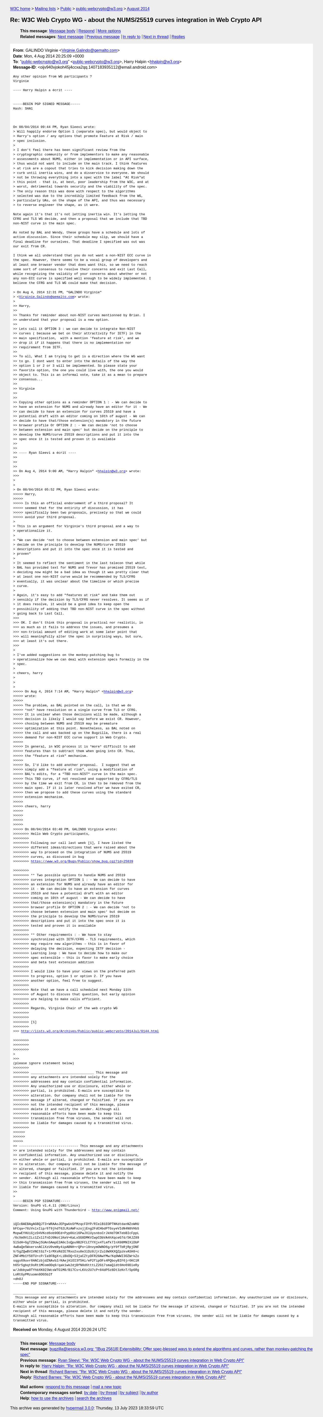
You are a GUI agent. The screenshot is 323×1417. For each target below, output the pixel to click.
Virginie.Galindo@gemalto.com (89, 50)
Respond (86, 31)
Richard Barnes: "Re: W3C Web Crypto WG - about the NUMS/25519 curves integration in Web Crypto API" (145, 1372)
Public (65, 9)
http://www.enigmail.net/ (115, 1210)
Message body (62, 31)
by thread (108, 1393)
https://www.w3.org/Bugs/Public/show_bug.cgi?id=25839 (82, 861)
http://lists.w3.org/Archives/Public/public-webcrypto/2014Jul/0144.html (90, 1031)
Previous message (103, 37)
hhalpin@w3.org (164, 62)
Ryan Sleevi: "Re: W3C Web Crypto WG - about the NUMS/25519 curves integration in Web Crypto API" (151, 1360)
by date (90, 1393)
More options (109, 31)
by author (149, 1393)
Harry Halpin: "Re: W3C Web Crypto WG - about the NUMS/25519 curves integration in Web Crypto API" (135, 1366)
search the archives (94, 1398)
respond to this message (67, 1387)
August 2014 (138, 9)
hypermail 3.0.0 (79, 1408)
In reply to (131, 37)
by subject (129, 1393)
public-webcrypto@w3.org (99, 9)
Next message (71, 37)
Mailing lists (45, 9)
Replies (178, 37)
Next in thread (156, 37)
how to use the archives (52, 1398)
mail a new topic (107, 1387)
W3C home (20, 9)
